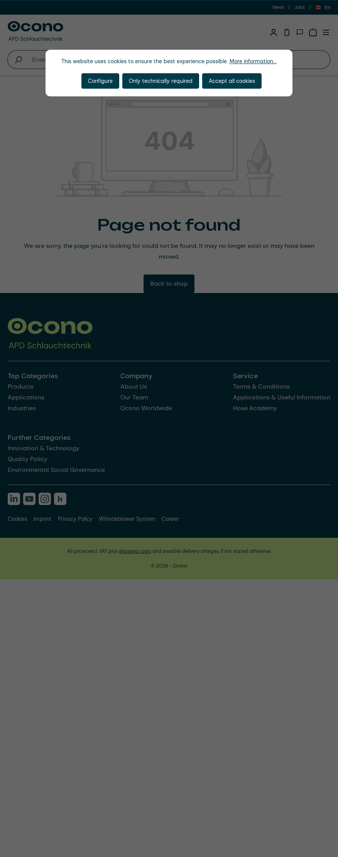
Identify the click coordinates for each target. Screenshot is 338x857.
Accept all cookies (232, 80)
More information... (253, 61)
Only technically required (161, 80)
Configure (100, 80)
